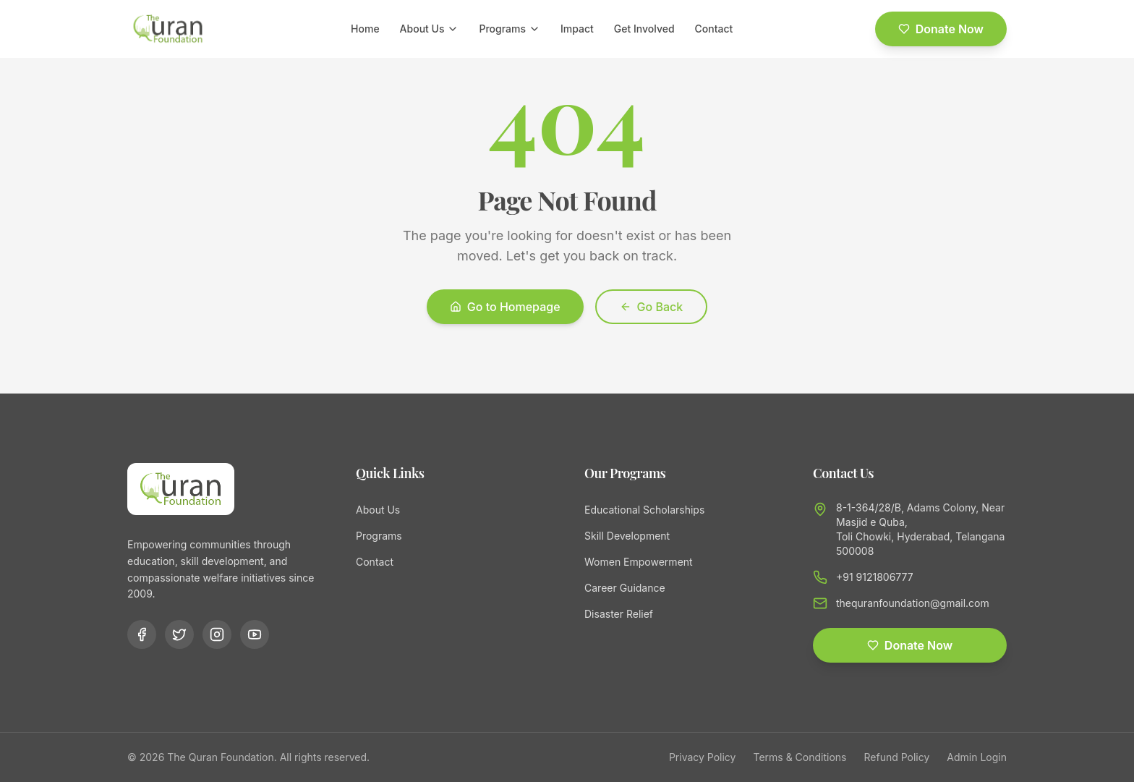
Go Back (651, 306)
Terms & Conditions (799, 757)
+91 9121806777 (874, 577)
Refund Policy (897, 757)
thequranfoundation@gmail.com (912, 603)
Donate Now (941, 29)
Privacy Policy (702, 757)
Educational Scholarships (644, 509)
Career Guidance (624, 588)
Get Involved (644, 28)
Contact (714, 28)
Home (365, 28)
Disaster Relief (618, 614)
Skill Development (627, 536)
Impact (577, 28)
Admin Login (977, 757)
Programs (509, 28)
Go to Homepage (505, 306)
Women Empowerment (638, 562)
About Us (429, 28)
